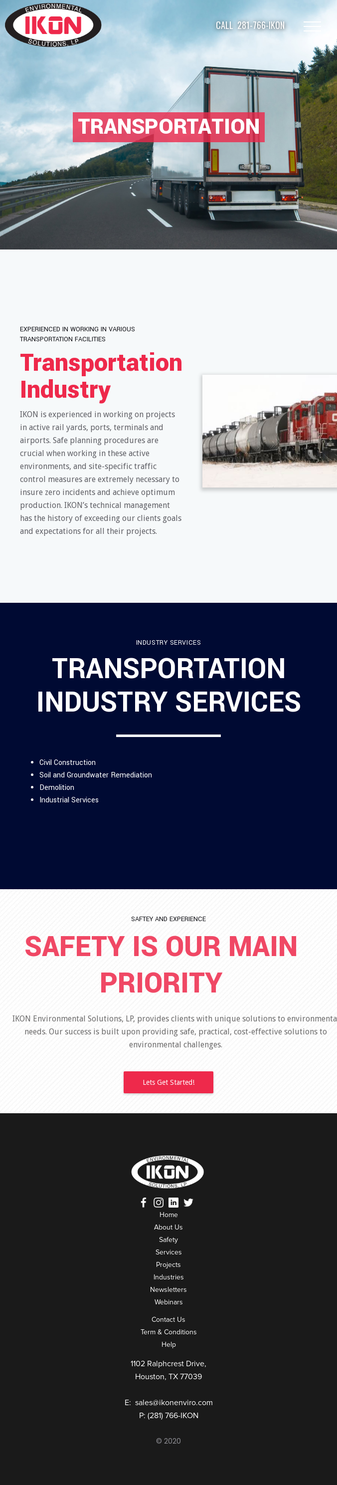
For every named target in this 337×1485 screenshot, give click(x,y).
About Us (168, 1227)
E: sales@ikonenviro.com (169, 1403)
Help (169, 1344)
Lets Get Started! (168, 1082)
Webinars (169, 1302)
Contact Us (168, 1319)
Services (169, 1252)
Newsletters (168, 1289)
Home (169, 1215)
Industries (169, 1277)
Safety (168, 1240)
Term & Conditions (169, 1332)
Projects (168, 1264)
